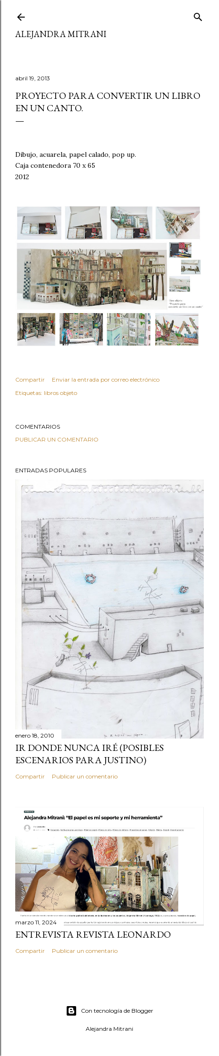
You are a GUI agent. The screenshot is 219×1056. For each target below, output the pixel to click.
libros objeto (60, 392)
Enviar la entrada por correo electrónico (105, 379)
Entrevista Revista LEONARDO (93, 934)
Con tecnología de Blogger (109, 1011)
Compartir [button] (30, 379)
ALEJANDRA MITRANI (60, 34)
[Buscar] (198, 15)
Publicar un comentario (57, 439)
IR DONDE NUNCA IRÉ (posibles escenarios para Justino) (89, 753)
